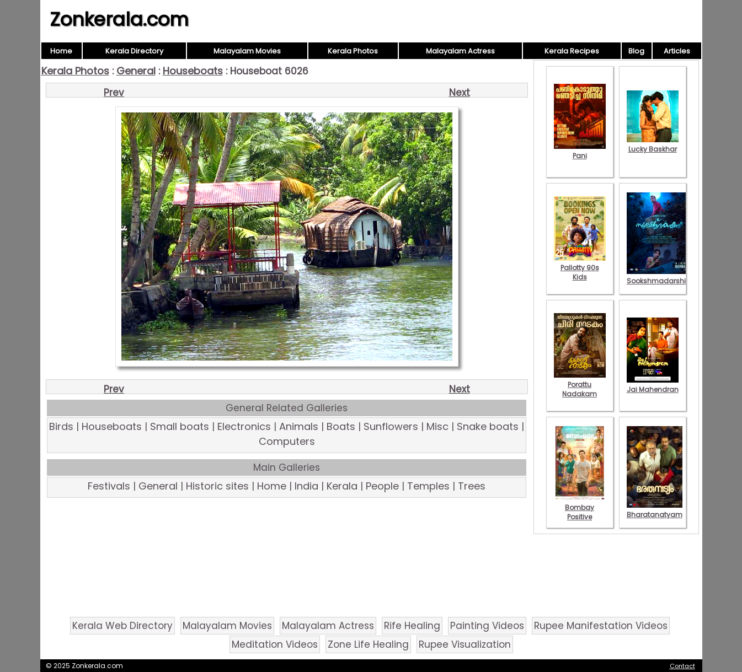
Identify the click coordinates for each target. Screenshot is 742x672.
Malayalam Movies (247, 51)
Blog (636, 51)
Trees (471, 486)
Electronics (244, 426)
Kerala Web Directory (122, 625)
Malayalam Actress (460, 51)
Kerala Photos (353, 51)
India (306, 486)
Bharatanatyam (654, 510)
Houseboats (193, 71)
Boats (341, 426)
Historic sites (217, 486)
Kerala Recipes (572, 51)
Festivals (109, 486)
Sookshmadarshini (659, 276)
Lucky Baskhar (653, 144)
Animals (298, 426)
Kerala (342, 486)
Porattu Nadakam (580, 384)
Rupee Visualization (465, 644)
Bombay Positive (580, 507)
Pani (580, 151)
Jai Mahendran (653, 384)
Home (61, 51)
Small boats (179, 426)
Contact (682, 666)
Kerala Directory (134, 51)
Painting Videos (487, 625)
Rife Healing (412, 625)
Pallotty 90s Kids (580, 268)
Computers (287, 441)
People (382, 486)
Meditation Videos (275, 644)
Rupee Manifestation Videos (601, 625)
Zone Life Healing (368, 644)
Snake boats (488, 426)
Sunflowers (391, 426)
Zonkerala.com (119, 19)
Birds (61, 426)
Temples (428, 486)
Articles (677, 51)
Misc (437, 426)
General (136, 71)
